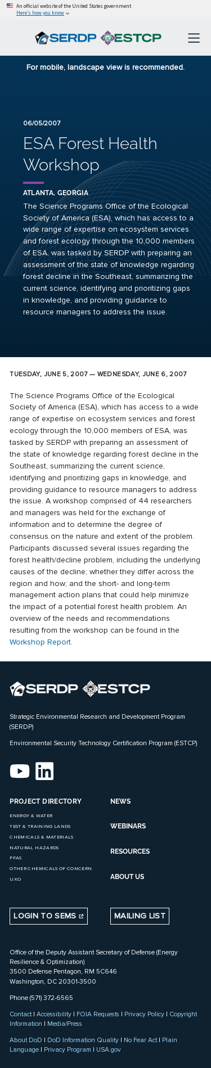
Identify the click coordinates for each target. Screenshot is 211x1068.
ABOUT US (127, 877)
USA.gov (108, 1049)
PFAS (15, 858)
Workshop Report (40, 642)
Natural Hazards (34, 848)
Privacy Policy (144, 1014)
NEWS (120, 801)
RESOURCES (130, 851)
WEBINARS (128, 826)
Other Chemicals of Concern (51, 869)
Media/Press (64, 1024)
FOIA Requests (98, 1014)
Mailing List (139, 916)
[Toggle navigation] (194, 37)
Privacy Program (67, 1049)
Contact (21, 1014)
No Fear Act (140, 1040)
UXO (15, 879)
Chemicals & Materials (41, 837)
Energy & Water (31, 816)
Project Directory (46, 801)
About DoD (26, 1040)
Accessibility (54, 1014)
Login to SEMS (49, 916)
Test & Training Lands (40, 826)
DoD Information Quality (83, 1040)
